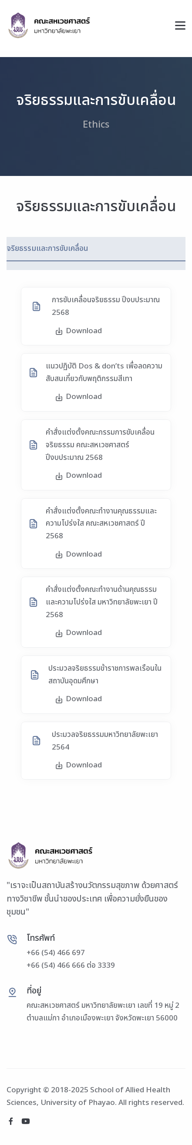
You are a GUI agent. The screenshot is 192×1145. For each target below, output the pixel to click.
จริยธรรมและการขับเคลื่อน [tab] (47, 248)
